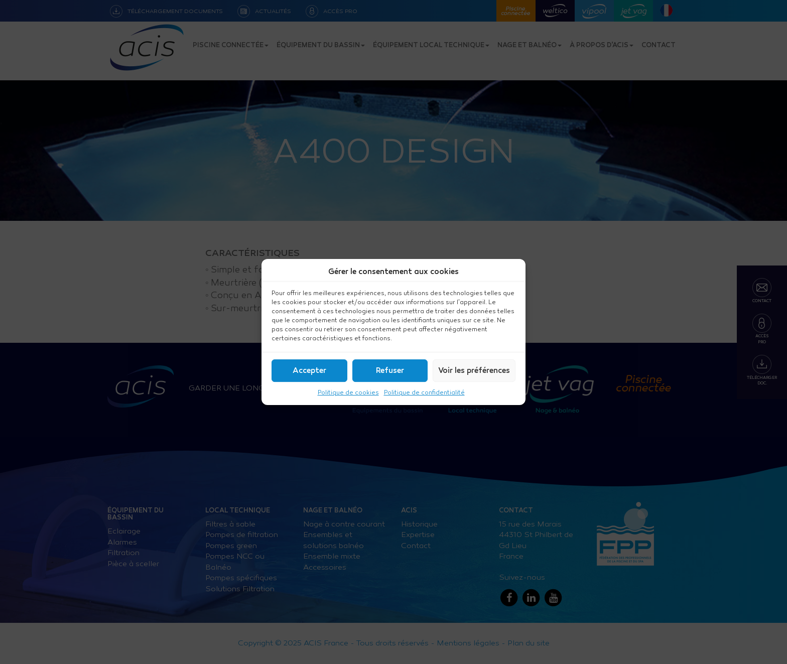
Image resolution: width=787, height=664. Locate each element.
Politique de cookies (348, 392)
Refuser (390, 370)
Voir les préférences (474, 370)
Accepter (309, 370)
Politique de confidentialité (424, 392)
